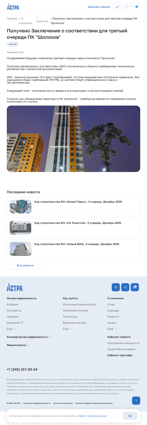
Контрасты (14, 310)
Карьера (113, 310)
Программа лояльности (123, 343)
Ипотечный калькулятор (79, 304)
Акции (111, 322)
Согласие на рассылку (63, 403)
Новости (113, 316)
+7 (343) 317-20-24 (22, 369)
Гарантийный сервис (121, 349)
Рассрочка (70, 316)
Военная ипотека (74, 322)
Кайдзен (12, 304)
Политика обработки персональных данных (94, 403)
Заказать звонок (99, 6)
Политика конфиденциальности (36, 403)
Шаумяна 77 (15, 322)
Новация (13, 316)
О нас (111, 304)
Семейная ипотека (75, 310)
